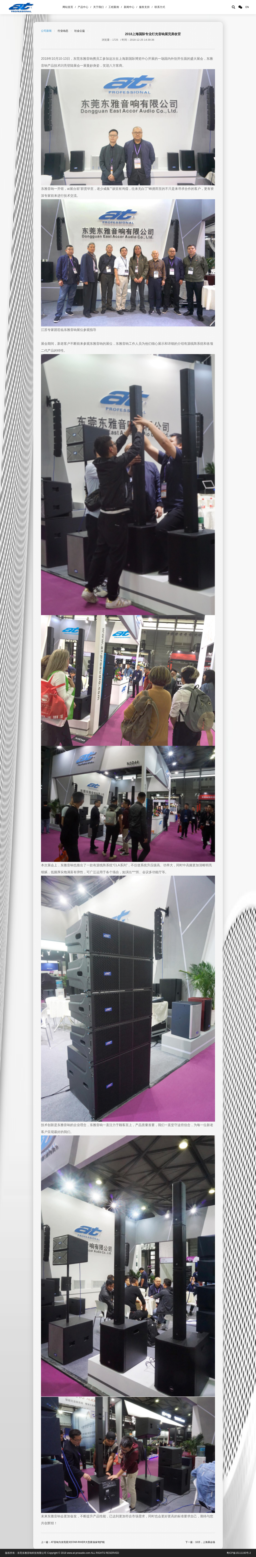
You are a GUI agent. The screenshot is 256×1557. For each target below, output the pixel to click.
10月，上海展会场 (205, 1542)
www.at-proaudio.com (78, 1553)
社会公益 (79, 30)
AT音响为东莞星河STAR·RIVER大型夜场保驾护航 (78, 1542)
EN (247, 7)
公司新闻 (46, 30)
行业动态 (63, 30)
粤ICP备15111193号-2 (239, 1553)
